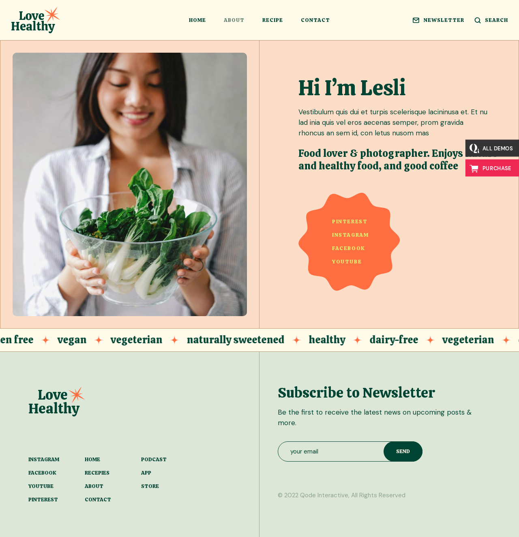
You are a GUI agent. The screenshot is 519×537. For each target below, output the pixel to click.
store (150, 486)
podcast (154, 459)
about (94, 486)
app (146, 472)
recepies (97, 472)
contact (98, 499)
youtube (347, 261)
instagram (350, 234)
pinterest (349, 221)
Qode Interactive (324, 495)
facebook (348, 248)
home (92, 459)
